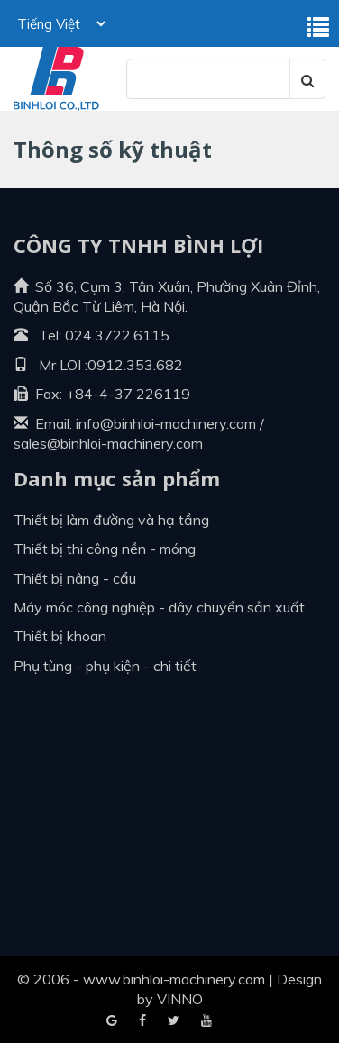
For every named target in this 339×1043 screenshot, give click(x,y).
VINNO (180, 999)
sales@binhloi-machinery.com (108, 443)
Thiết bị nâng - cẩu (75, 578)
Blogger (206, 1021)
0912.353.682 (135, 365)
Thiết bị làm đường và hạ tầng (111, 520)
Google (142, 1021)
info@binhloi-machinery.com (166, 423)
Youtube (173, 1021)
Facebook (111, 1021)
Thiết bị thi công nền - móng (105, 549)
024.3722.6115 (117, 335)
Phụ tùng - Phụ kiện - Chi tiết (105, 666)
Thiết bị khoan (60, 636)
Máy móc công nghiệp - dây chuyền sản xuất (159, 607)
